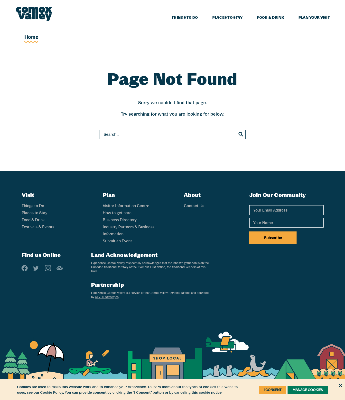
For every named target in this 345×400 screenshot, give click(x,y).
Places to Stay (227, 17)
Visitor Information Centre (126, 206)
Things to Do (185, 17)
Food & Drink (270, 17)
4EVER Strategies (107, 297)
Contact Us (194, 206)
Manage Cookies (307, 390)
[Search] (327, 5)
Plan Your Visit (314, 17)
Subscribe (273, 238)
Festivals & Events (38, 227)
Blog (289, 6)
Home (31, 37)
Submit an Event (117, 241)
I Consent (272, 390)
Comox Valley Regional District (169, 293)
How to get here (117, 213)
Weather (309, 6)
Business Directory (120, 220)
